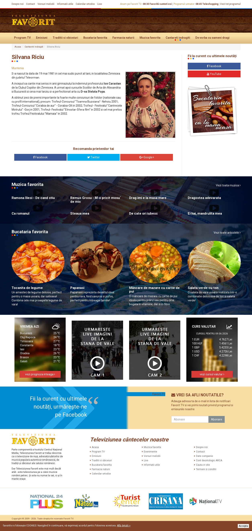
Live (99, 4)
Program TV (22, 37)
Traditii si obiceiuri (65, 37)
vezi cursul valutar (212, 374)
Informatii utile (65, 4)
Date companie (204, 456)
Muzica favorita (150, 37)
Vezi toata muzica (228, 185)
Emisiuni (41, 37)
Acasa (18, 46)
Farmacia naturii (123, 37)
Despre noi (17, 4)
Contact (30, 4)
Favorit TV (158, 394)
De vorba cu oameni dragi (212, 37)
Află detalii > (124, 525)
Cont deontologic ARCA (209, 460)
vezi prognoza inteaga (40, 374)
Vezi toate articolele (227, 232)
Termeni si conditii (206, 469)
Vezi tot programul (230, 4)
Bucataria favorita (95, 37)
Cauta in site (203, 464)
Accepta (243, 526)
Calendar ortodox (85, 4)
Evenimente (150, 451)
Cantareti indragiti (178, 38)
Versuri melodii (46, 4)
